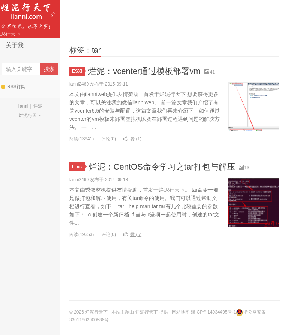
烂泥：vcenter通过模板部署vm (144, 71)
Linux (79, 167)
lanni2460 (79, 84)
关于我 (15, 45)
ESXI (78, 71)
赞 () (132, 138)
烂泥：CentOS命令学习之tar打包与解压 (162, 166)
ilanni (23, 106)
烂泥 (37, 106)
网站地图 (181, 312)
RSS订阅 (14, 86)
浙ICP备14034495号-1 (213, 312)
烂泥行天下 (28, 18)
